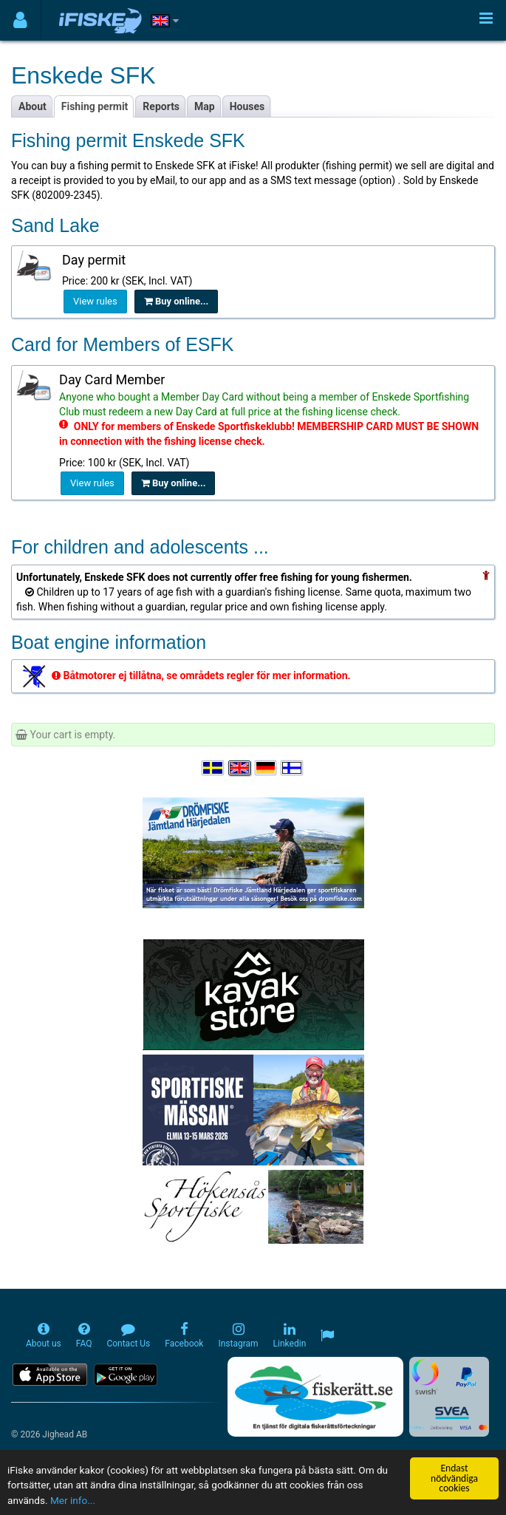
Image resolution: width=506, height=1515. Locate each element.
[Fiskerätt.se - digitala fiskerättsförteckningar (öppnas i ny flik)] (315, 1397)
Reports (161, 106)
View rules (95, 301)
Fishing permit (95, 106)
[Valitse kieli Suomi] (292, 768)
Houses (247, 106)
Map (204, 106)
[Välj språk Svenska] (213, 768)
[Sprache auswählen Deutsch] (266, 768)
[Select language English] (240, 768)
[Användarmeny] (20, 20)
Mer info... (72, 1501)
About (32, 106)
